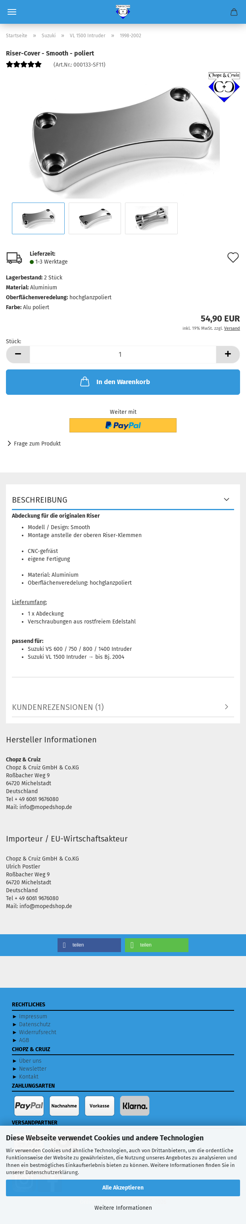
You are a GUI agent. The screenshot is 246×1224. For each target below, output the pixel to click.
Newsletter (32, 1068)
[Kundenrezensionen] (24, 67)
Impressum (33, 1016)
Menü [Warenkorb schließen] (12, 11)
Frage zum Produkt (37, 443)
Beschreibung (39, 500)
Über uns (30, 1061)
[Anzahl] (123, 354)
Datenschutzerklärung (51, 1172)
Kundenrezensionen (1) (58, 707)
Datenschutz (34, 1024)
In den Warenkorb (114, 381)
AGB (24, 1040)
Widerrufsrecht (37, 1032)
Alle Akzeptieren (123, 1187)
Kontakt (28, 1076)
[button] (18, 354)
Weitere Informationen (123, 1208)
